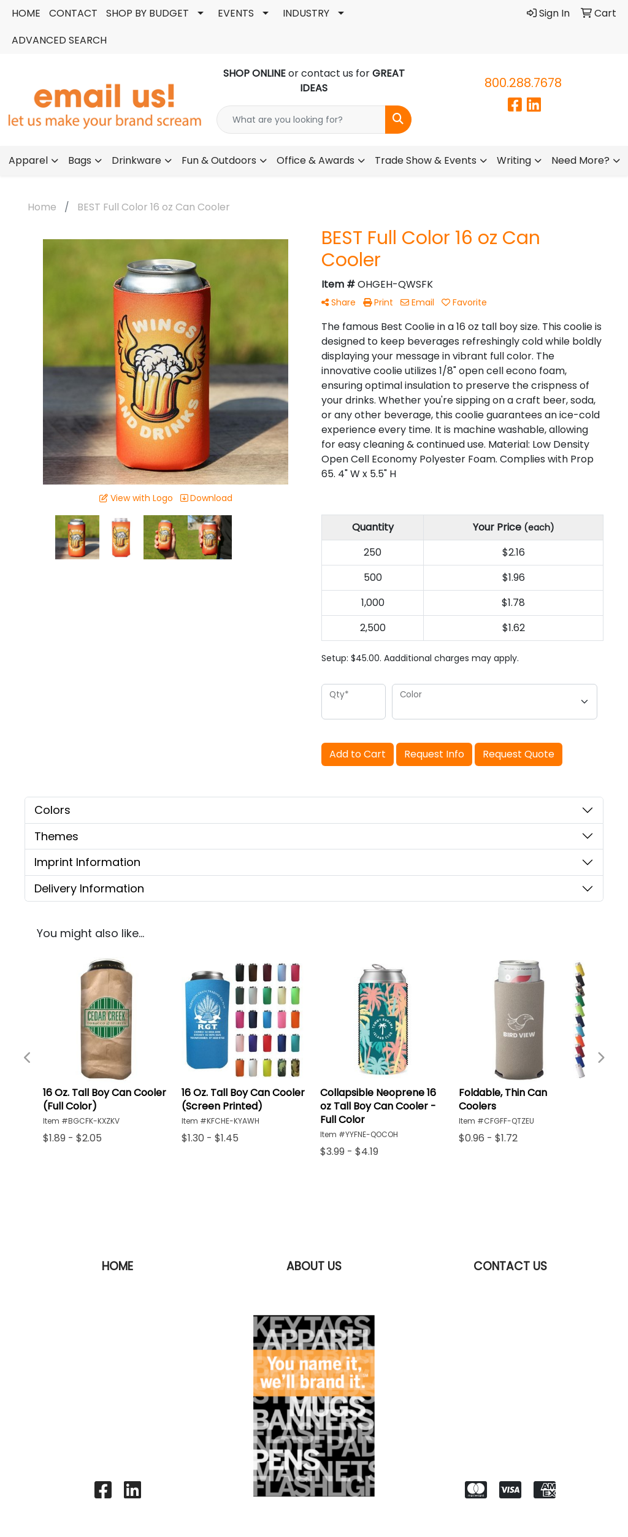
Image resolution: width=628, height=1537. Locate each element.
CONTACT (73, 13)
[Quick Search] (300, 119)
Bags (79, 160)
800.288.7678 (523, 82)
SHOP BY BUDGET (147, 13)
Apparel (28, 160)
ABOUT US (314, 1266)
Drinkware (136, 160)
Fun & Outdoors (219, 160)
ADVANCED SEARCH (59, 40)
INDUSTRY (306, 13)
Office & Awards (315, 160)
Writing (514, 160)
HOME (26, 13)
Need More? (580, 160)
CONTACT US (510, 1266)
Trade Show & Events (426, 160)
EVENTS (236, 13)
